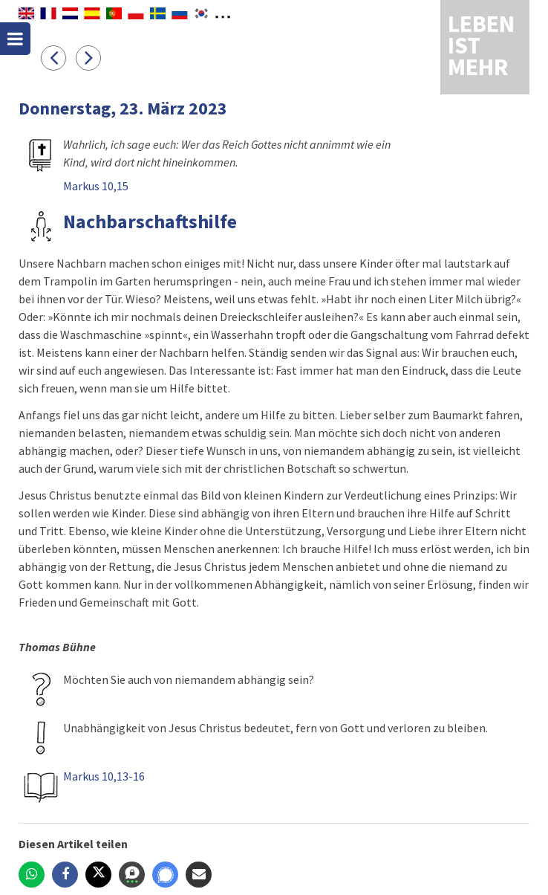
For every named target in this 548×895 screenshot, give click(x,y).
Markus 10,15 (95, 185)
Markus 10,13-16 (104, 776)
